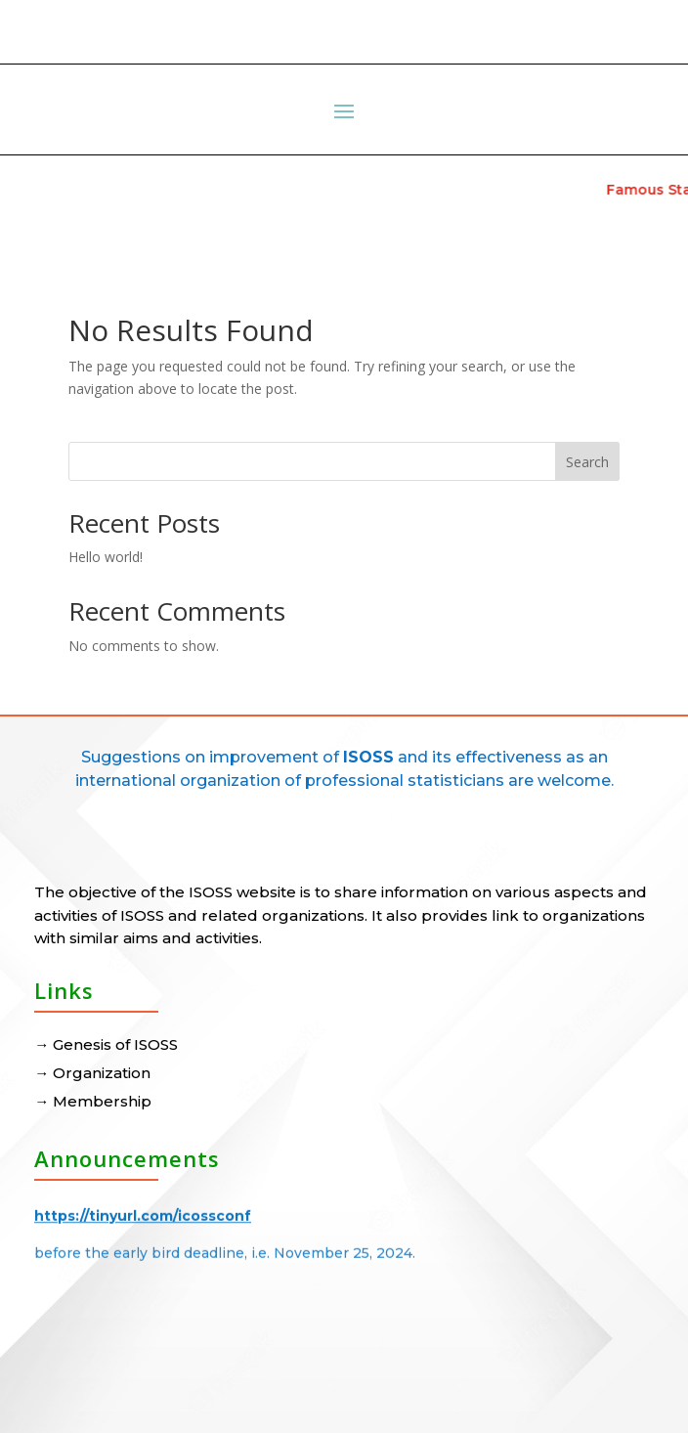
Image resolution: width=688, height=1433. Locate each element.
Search (587, 462)
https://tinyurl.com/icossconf (142, 1210)
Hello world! (105, 556)
